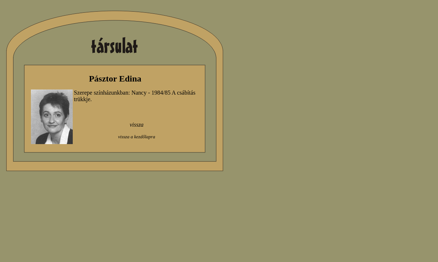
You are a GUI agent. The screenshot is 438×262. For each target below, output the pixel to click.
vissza (136, 125)
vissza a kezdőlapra (136, 136)
